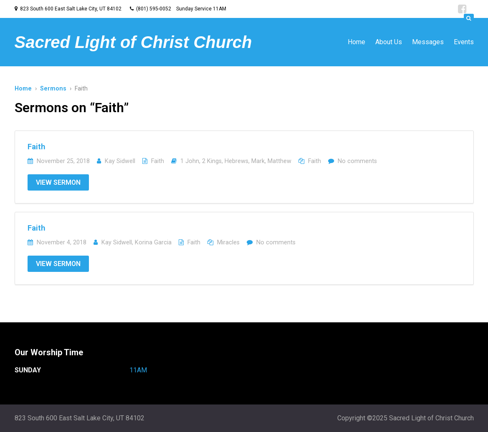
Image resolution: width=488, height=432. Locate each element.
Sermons (53, 88)
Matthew (279, 161)
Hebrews (236, 161)
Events (464, 42)
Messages (428, 42)
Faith (37, 146)
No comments (357, 161)
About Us (388, 42)
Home (356, 42)
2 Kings (212, 161)
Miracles (228, 242)
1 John (189, 161)
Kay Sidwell (120, 161)
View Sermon (58, 182)
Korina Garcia (153, 242)
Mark (258, 161)
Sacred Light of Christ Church (133, 42)
